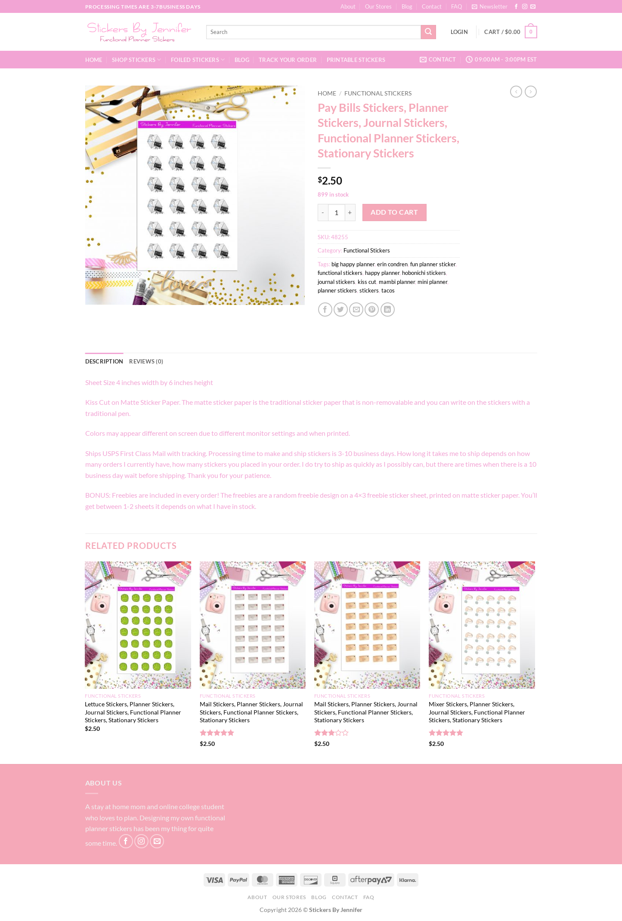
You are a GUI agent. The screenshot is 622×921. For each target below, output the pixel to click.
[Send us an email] (532, 7)
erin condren (392, 264)
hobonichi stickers (424, 272)
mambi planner (397, 281)
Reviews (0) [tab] (146, 361)
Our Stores (378, 6)
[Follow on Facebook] (516, 7)
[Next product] (516, 92)
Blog (407, 6)
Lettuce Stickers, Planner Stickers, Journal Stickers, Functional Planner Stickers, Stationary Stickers (133, 712)
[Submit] (428, 32)
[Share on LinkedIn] (388, 309)
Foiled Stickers (198, 59)
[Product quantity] (336, 212)
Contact (432, 6)
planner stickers (337, 290)
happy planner (382, 272)
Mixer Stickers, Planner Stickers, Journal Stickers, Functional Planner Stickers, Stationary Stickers (477, 712)
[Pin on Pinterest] (372, 309)
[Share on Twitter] (341, 309)
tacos (388, 290)
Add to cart (394, 212)
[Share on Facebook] (325, 309)
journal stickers (336, 281)
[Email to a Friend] (356, 309)
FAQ (456, 6)
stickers (369, 290)
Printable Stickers (356, 59)
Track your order (288, 59)
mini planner (432, 281)
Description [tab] (104, 361)
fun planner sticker (432, 264)
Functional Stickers (378, 93)
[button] (490, 6)
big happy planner (352, 264)
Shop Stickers (136, 59)
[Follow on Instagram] (524, 7)
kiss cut (367, 281)
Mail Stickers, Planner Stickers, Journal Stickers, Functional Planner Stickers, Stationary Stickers (251, 712)
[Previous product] (531, 92)
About (348, 6)
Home (93, 59)
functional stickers (340, 272)
